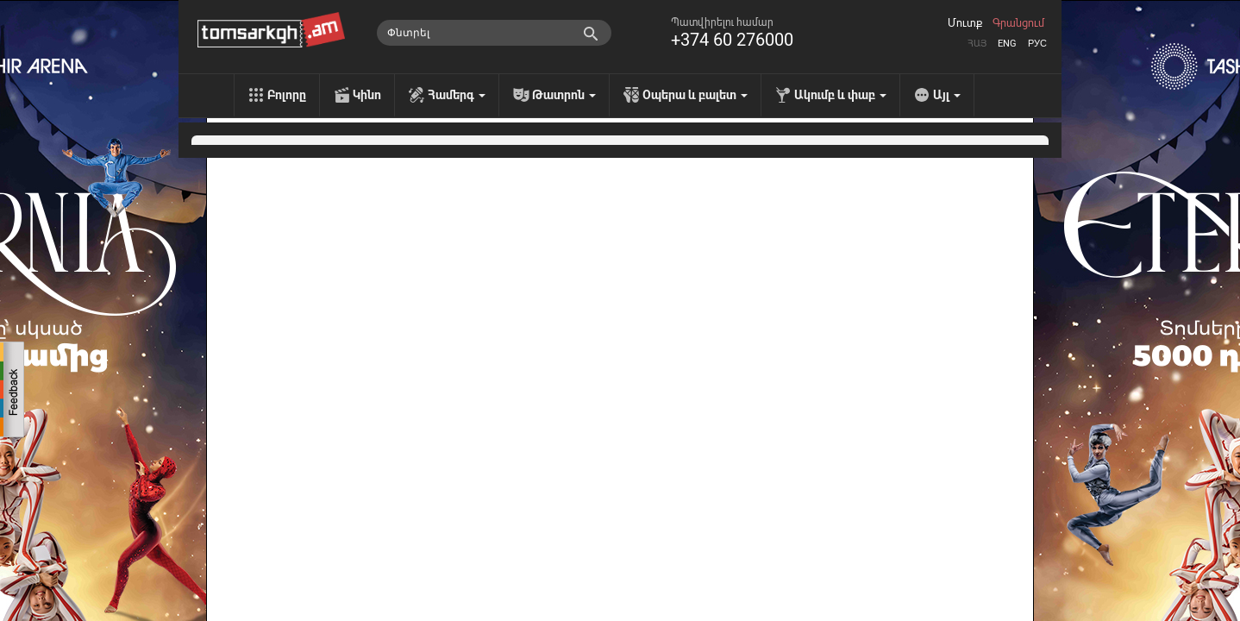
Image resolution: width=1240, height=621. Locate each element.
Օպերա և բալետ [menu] (695, 95)
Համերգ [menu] (456, 95)
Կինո (367, 95)
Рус (1037, 43)
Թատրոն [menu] (564, 95)
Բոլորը (286, 95)
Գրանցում (1018, 23)
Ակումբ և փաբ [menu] (840, 95)
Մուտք (965, 23)
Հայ (977, 43)
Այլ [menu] (947, 95)
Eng (1007, 43)
